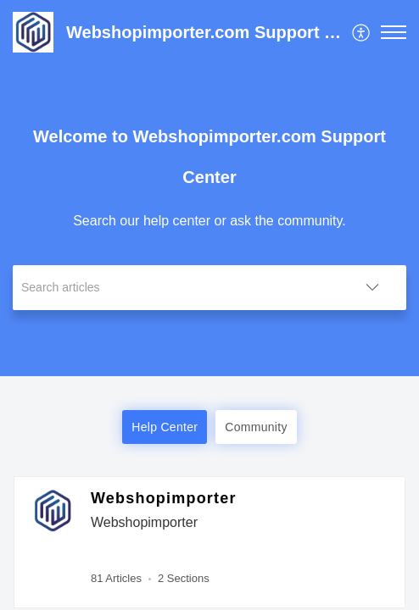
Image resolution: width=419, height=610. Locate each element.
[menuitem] (362, 32)
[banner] (209, 188)
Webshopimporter (164, 498)
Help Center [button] (164, 427)
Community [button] (256, 427)
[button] (362, 32)
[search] (175, 287)
